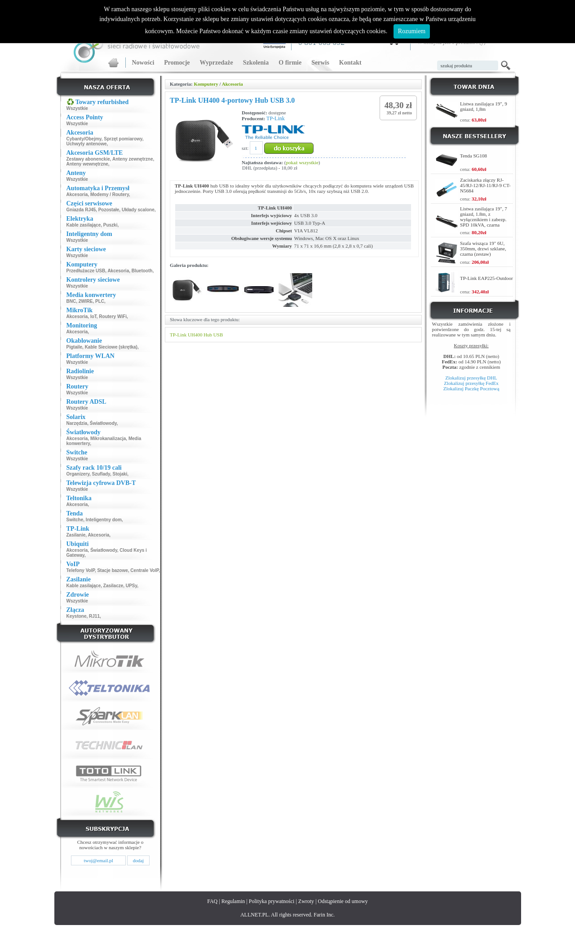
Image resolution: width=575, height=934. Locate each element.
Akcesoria (77, 194)
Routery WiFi (113, 316)
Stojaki (120, 473)
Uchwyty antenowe (86, 143)
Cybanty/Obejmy (84, 138)
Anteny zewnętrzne (132, 159)
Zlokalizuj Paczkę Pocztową (471, 388)
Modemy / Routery (109, 194)
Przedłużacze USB (86, 270)
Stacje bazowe (112, 570)
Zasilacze (113, 585)
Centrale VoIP (144, 570)
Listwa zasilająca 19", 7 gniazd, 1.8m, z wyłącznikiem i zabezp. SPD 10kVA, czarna (483, 216)
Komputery (206, 84)
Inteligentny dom (104, 519)
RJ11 (94, 616)
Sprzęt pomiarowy (123, 138)
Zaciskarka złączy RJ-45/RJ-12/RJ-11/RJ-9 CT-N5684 (485, 185)
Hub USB (213, 334)
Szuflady (101, 473)
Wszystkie (77, 108)
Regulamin (233, 901)
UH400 (195, 334)
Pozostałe (108, 209)
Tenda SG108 (473, 155)
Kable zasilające (83, 225)
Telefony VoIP (80, 570)
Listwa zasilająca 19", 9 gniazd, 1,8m (483, 106)
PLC (99, 301)
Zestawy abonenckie (88, 159)
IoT (93, 316)
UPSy (131, 585)
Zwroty (306, 901)
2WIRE (86, 301)
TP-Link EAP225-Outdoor (486, 278)
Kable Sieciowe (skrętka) (111, 347)
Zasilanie (76, 534)
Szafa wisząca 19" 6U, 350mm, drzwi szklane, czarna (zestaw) (483, 248)
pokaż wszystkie (302, 162)
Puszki (110, 225)
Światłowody (103, 423)
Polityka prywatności (272, 901)
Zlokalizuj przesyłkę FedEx (471, 383)
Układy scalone (138, 209)
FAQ (212, 901)
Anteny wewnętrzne (87, 163)
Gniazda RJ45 (81, 209)
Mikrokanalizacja (108, 438)
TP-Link (275, 118)
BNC (71, 301)
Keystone (76, 616)
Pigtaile (74, 347)
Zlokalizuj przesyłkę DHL (471, 377)
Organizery (78, 473)
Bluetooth (142, 270)
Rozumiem (411, 31)
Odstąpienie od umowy (343, 901)
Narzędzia (77, 423)
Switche (75, 519)
